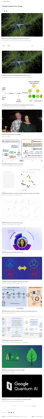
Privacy (22, 416)
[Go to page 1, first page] (9, 406)
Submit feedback (39, 416)
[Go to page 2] (24, 406)
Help (33, 416)
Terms (25, 416)
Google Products (16, 416)
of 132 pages (33, 405)
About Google (9, 416)
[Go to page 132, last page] (27, 406)
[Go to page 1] (12, 406)
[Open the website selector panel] (10, 1)
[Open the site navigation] (2, 1)
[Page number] (29, 406)
